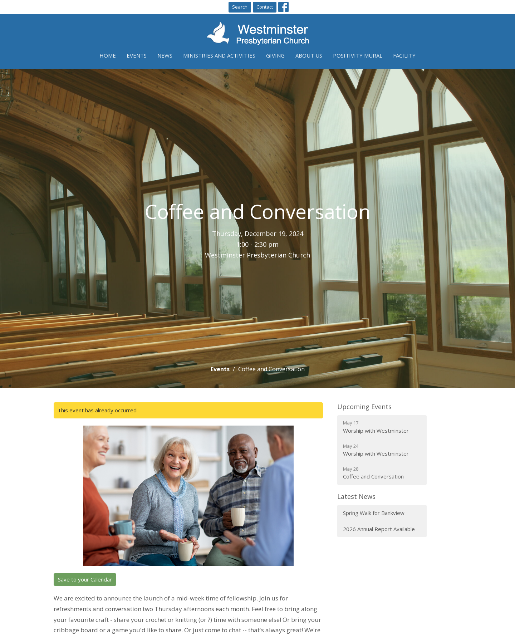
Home (107, 55)
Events (137, 55)
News (164, 55)
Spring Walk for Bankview (373, 512)
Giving (275, 55)
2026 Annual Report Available (379, 529)
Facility (404, 55)
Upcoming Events (364, 406)
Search (239, 7)
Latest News (356, 496)
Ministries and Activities (219, 55)
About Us (308, 55)
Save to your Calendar (85, 579)
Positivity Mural (357, 55)
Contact (264, 7)
